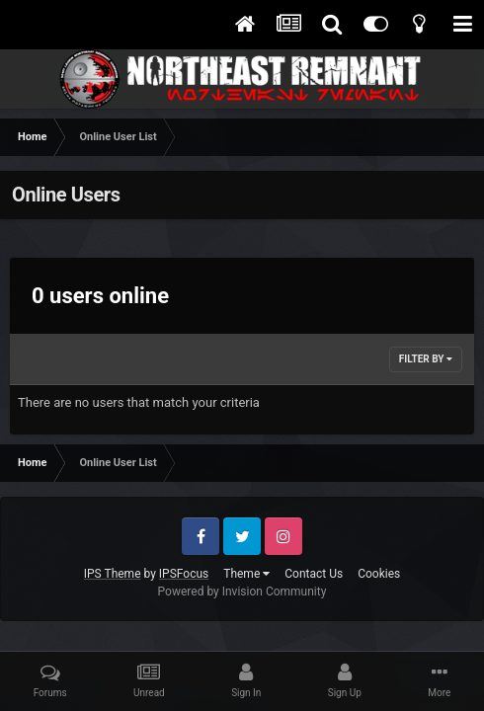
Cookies (379, 574)
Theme (246, 574)
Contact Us (313, 574)
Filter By (425, 359)
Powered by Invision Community (242, 591)
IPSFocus (183, 574)
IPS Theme (112, 574)
